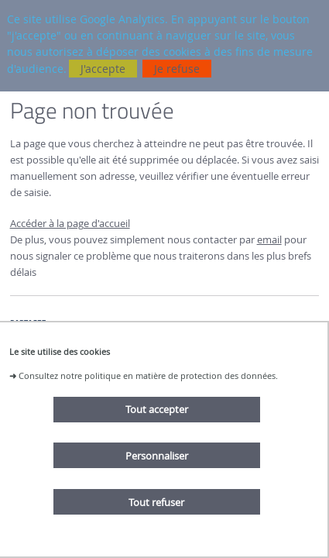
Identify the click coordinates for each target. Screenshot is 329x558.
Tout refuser (156, 502)
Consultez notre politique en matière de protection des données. (148, 375)
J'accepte (103, 68)
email (269, 239)
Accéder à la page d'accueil (70, 223)
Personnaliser (156, 456)
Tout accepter (156, 409)
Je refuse (177, 68)
